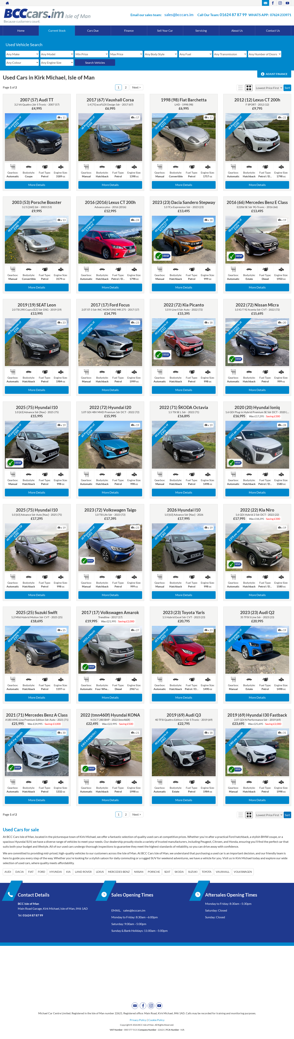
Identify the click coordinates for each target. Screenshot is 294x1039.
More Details (36, 185)
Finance (129, 30)
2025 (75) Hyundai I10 (37, 407)
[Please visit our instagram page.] (280, 3)
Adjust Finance (276, 74)
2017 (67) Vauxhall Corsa (110, 99)
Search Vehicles (95, 62)
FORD (41, 871)
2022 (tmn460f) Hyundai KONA (110, 715)
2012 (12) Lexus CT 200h (257, 99)
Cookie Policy (156, 1020)
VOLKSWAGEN (243, 871)
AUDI (7, 871)
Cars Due (93, 30)
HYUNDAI (56, 871)
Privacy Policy (138, 1020)
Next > (136, 87)
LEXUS (100, 871)
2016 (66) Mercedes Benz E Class (257, 202)
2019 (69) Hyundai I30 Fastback (257, 715)
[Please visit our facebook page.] (272, 3)
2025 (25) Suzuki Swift (37, 612)
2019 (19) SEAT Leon (37, 304)
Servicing (201, 30)
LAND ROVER (83, 871)
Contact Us (273, 30)
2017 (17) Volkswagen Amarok (110, 612)
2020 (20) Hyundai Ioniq (257, 407)
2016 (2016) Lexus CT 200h (110, 202)
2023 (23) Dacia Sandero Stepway (183, 202)
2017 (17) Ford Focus (110, 304)
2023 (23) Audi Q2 (257, 612)
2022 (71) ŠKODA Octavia (183, 407)
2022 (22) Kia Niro (257, 509)
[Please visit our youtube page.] (287, 3)
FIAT (31, 871)
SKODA (179, 871)
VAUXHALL (223, 871)
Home (21, 30)
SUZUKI (192, 871)
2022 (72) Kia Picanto (184, 304)
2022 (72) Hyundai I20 (110, 407)
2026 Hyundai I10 (184, 509)
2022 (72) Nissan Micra (257, 304)
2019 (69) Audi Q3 (184, 715)
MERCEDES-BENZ (119, 871)
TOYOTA (207, 871)
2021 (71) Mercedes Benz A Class (37, 715)
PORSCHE (154, 871)
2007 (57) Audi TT (36, 99)
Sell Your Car (165, 30)
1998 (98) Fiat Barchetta (184, 99)
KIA (68, 871)
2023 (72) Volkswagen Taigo (110, 509)
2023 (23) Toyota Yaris (184, 612)
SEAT (167, 871)
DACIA (19, 871)
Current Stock (57, 30)
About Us (237, 30)
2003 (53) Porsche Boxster (37, 202)
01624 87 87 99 (233, 14)
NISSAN (138, 871)
